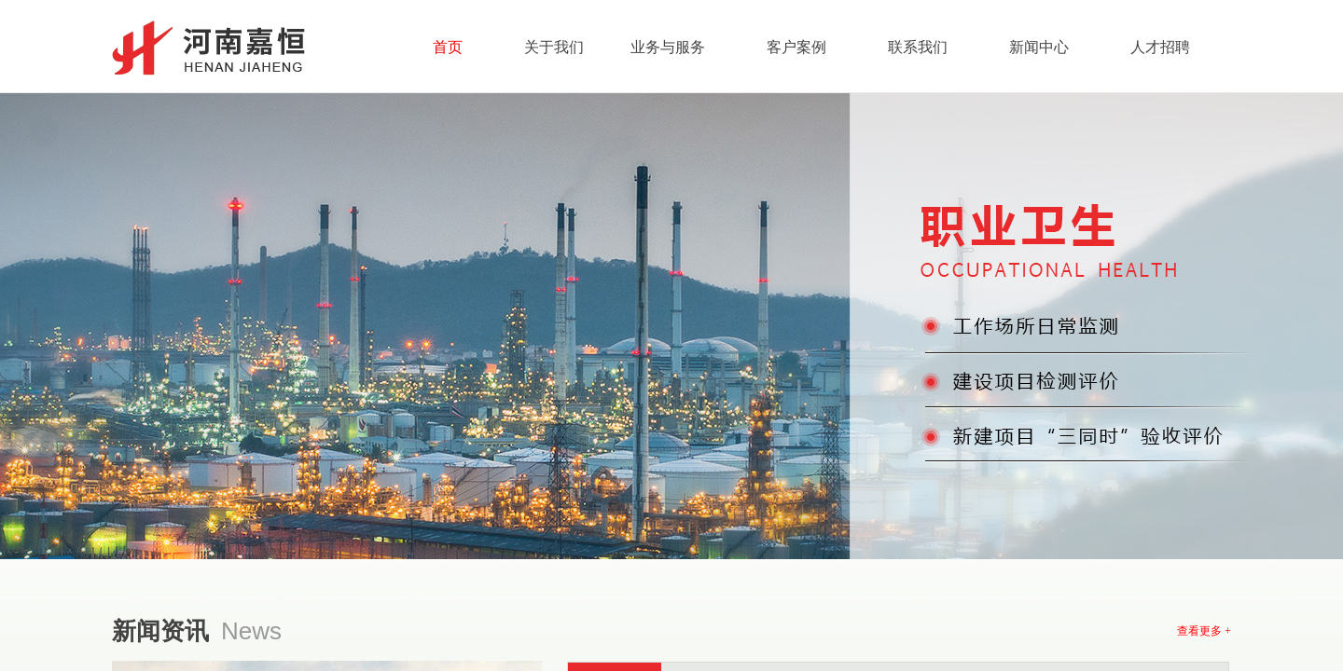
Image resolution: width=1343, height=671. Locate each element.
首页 (448, 47)
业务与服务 (667, 47)
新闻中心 (1039, 47)
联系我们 (918, 47)
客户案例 (796, 47)
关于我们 (554, 47)
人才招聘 (1160, 47)
